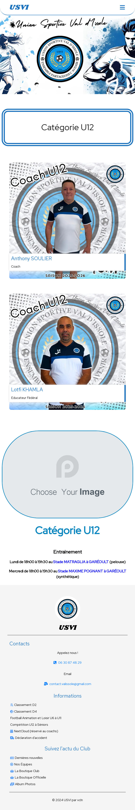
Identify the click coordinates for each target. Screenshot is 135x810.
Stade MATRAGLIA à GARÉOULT (81, 561)
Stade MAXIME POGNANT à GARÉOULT (92, 571)
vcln (80, 800)
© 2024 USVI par (64, 800)
